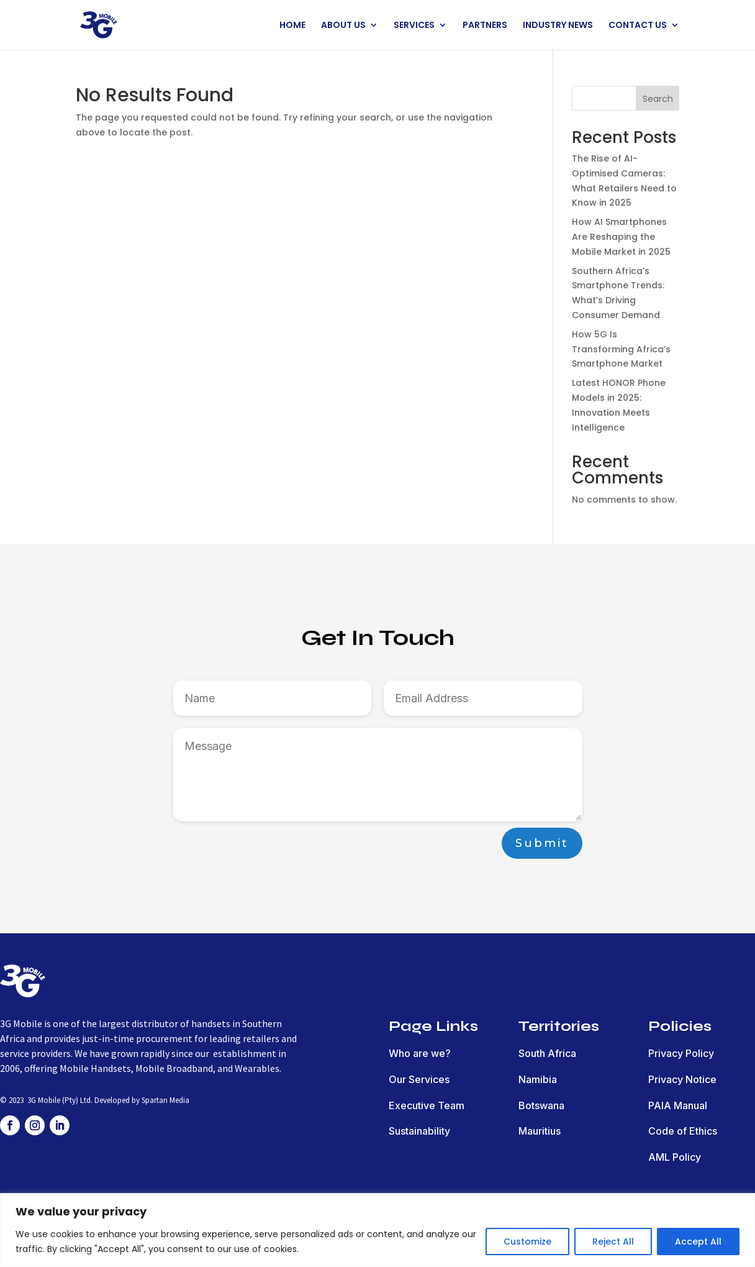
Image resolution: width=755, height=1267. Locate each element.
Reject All (613, 1241)
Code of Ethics (682, 1131)
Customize (527, 1241)
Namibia (537, 1079)
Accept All (698, 1241)
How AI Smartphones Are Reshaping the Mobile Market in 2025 (621, 237)
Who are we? (420, 1053)
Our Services (419, 1079)
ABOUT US (343, 26)
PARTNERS (485, 26)
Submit (542, 843)
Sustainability (419, 1131)
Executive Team (426, 1105)
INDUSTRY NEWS (558, 26)
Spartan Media (165, 1100)
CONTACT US (637, 26)
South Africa (547, 1053)
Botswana (541, 1105)
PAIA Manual (677, 1105)
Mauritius (539, 1131)
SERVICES (414, 26)
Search (658, 99)
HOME (292, 26)
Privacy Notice (682, 1079)
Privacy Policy (681, 1053)
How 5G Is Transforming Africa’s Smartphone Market (621, 349)
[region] (377, 1230)
